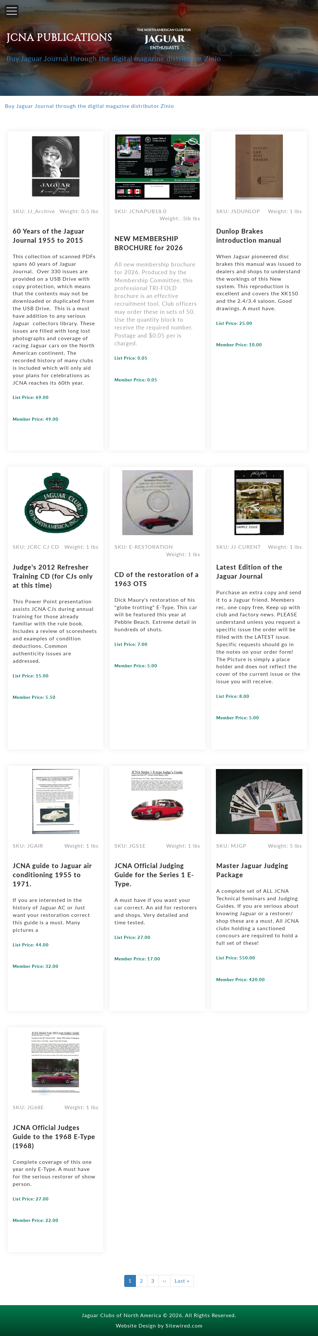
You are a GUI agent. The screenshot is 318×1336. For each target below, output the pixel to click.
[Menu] (12, 11)
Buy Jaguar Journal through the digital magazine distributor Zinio (114, 58)
